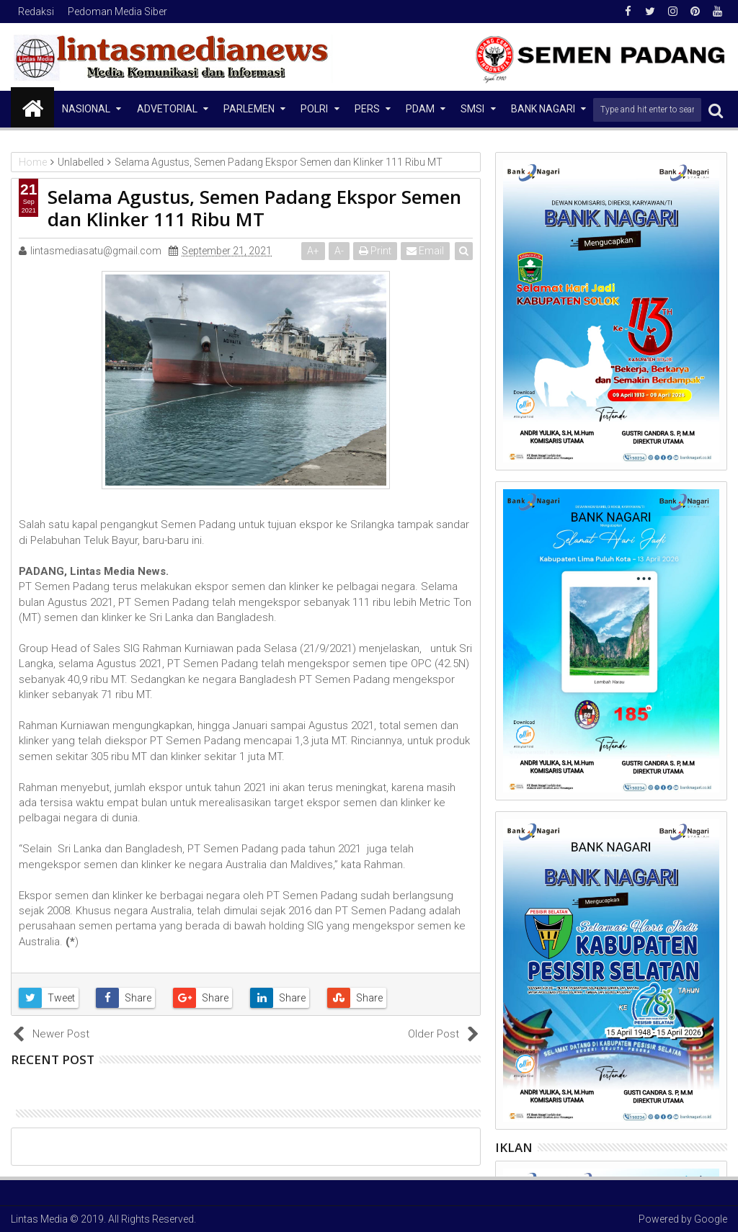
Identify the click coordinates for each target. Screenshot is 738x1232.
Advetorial (167, 109)
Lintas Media (39, 1219)
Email (425, 250)
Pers (367, 109)
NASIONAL (86, 109)
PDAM (420, 109)
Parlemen (249, 109)
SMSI (472, 109)
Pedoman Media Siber (117, 11)
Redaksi (36, 11)
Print (375, 250)
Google (710, 1219)
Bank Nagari (543, 109)
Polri (314, 109)
